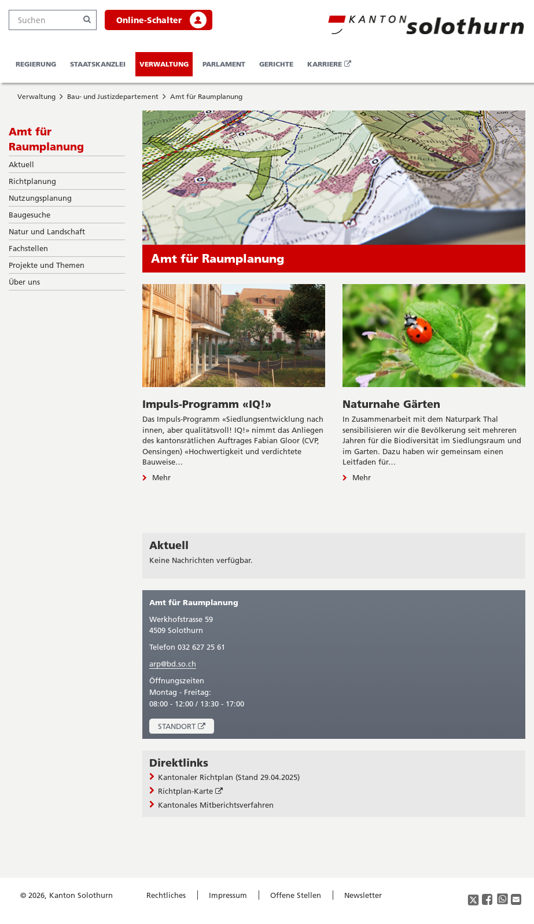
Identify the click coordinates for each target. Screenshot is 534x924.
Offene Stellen (295, 895)
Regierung (36, 64)
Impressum (228, 895)
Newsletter (363, 895)
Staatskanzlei (98, 64)
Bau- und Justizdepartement (113, 96)
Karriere (331, 67)
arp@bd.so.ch (172, 663)
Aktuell (169, 545)
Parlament (223, 64)
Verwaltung (164, 64)
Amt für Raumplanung (206, 96)
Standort (186, 727)
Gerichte (276, 64)
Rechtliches (166, 895)
